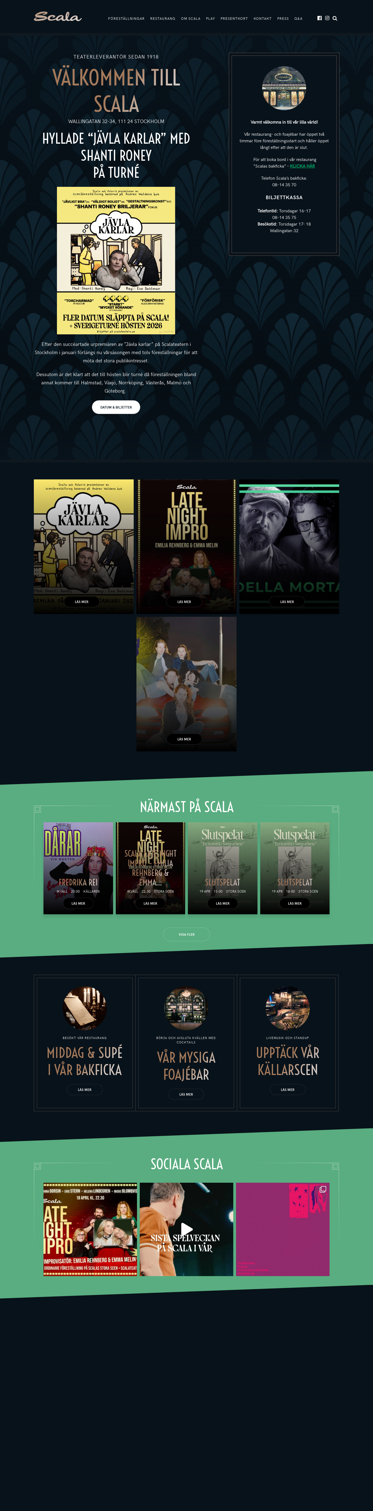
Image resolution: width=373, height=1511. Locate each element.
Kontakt (263, 18)
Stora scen (164, 891)
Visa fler (186, 934)
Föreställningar (126, 18)
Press (283, 18)
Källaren (91, 891)
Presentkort (234, 18)
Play (210, 18)
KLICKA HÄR (302, 166)
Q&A (298, 18)
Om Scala (191, 18)
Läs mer (81, 601)
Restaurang (162, 18)
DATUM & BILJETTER (116, 407)
